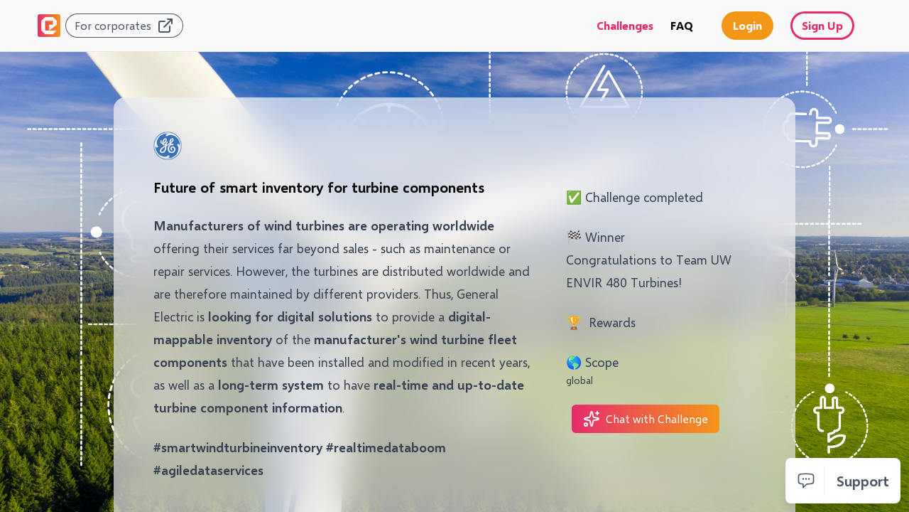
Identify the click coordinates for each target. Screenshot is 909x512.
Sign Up (822, 25)
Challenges (625, 25)
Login (747, 25)
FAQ (681, 25)
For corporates (124, 25)
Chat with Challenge (645, 418)
